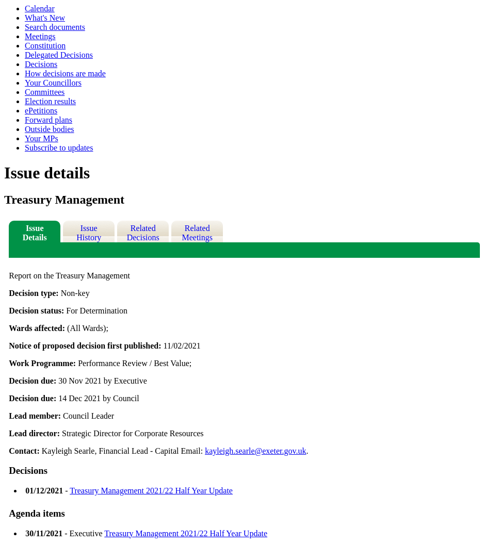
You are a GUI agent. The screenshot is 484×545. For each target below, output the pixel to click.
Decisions (41, 64)
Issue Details (35, 233)
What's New (45, 17)
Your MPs (41, 138)
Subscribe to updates (59, 147)
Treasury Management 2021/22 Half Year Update (151, 490)
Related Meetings (197, 233)
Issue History (88, 233)
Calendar (40, 8)
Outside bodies (49, 129)
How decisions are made (65, 73)
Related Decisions (143, 233)
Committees (44, 92)
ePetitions (41, 110)
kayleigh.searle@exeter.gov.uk (255, 451)
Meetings (40, 36)
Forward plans (48, 119)
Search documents (55, 27)
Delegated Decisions (59, 55)
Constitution (45, 45)
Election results (50, 101)
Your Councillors (53, 82)
